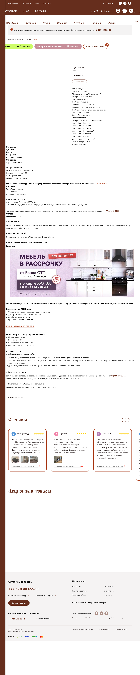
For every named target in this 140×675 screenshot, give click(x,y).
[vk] (120, 3)
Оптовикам (26, 3)
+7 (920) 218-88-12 (16, 618)
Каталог (20, 39)
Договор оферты (104, 629)
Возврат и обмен (79, 595)
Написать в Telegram (44, 595)
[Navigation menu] (2, 3)
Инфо (37, 3)
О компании (13, 3)
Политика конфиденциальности (82, 629)
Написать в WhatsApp (17, 595)
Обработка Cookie (121, 629)
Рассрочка (76, 586)
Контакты (47, 3)
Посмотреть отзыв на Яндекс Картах (24, 467)
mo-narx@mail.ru (43, 618)
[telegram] (124, 3)
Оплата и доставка (79, 591)
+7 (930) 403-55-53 (23, 588)
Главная (11, 39)
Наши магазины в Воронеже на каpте (89, 602)
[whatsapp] (129, 3)
